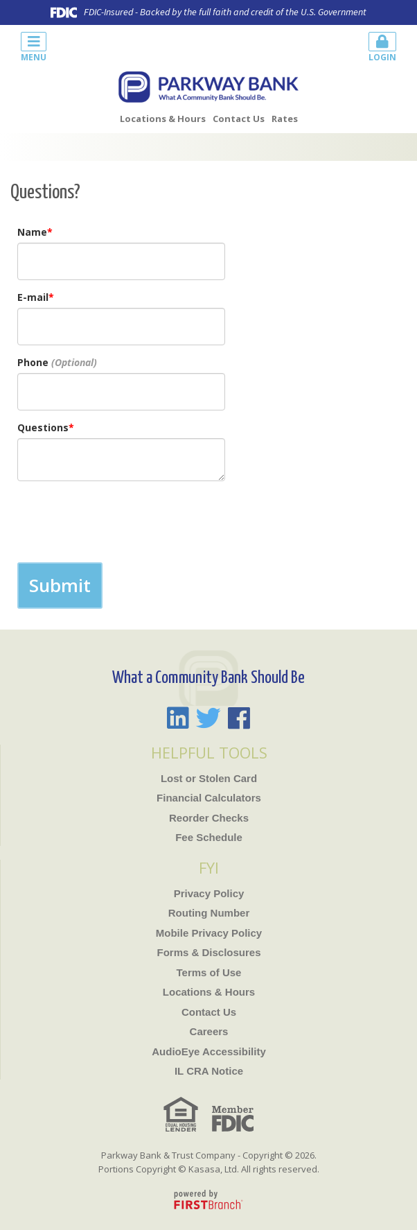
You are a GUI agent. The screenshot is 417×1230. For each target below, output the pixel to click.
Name (32, 232)
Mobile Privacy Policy (209, 933)
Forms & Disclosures (208, 952)
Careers (209, 1031)
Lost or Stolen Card (209, 778)
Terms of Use (209, 972)
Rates (285, 118)
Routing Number (209, 913)
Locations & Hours (163, 118)
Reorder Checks (209, 818)
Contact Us (239, 118)
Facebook (239, 718)
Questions (43, 427)
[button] (109, 44)
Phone (32, 362)
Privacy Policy (209, 893)
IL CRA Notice (209, 1071)
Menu (33, 47)
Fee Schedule (208, 837)
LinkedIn (178, 718)
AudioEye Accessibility (209, 1051)
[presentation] (122, 521)
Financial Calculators (209, 798)
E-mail (32, 297)
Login (382, 47)
